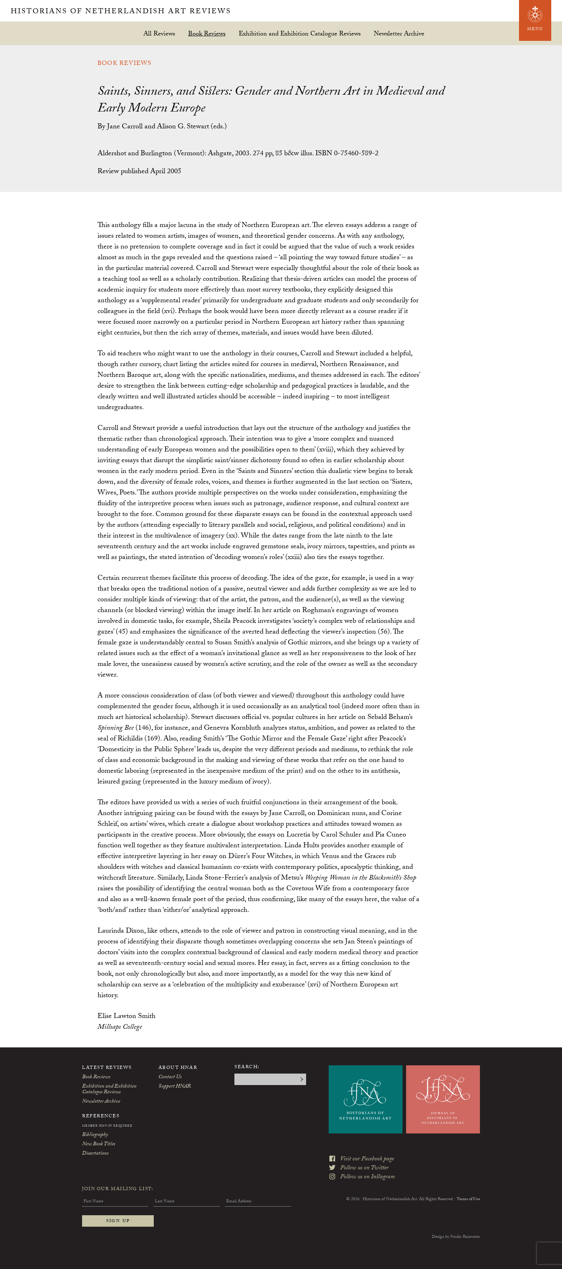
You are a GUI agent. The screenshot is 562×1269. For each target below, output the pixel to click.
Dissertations (95, 1154)
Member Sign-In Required (107, 1126)
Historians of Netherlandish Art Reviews (121, 12)
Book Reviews (206, 33)
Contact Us (169, 1077)
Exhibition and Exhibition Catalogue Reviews (300, 33)
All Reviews (159, 33)
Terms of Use (468, 1199)
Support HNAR (174, 1087)
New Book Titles (98, 1144)
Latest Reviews (107, 1068)
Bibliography (95, 1135)
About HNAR (177, 1068)
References (101, 1117)
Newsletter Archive (399, 33)
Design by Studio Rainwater (456, 1237)
